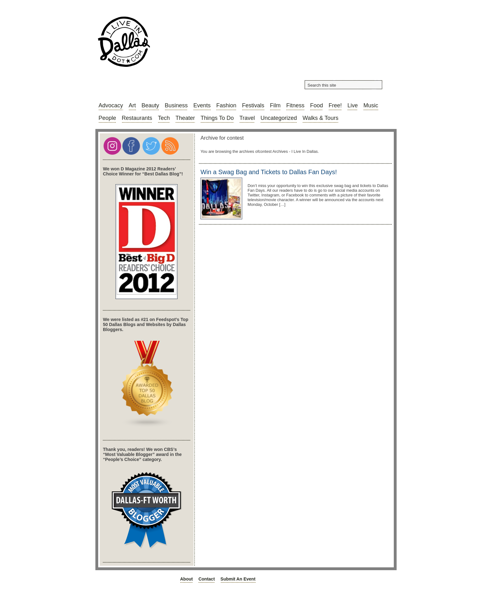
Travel (247, 118)
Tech (164, 118)
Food (316, 105)
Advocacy (111, 105)
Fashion (226, 105)
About (186, 578)
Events (202, 105)
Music (370, 105)
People (107, 118)
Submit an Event (238, 578)
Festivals (253, 105)
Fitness (295, 105)
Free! (335, 105)
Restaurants (137, 118)
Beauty (150, 105)
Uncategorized (278, 118)
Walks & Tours (320, 118)
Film (275, 105)
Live (352, 105)
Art (132, 105)
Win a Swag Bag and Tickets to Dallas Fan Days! (269, 172)
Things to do (217, 118)
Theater (185, 118)
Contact (206, 578)
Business (176, 105)
